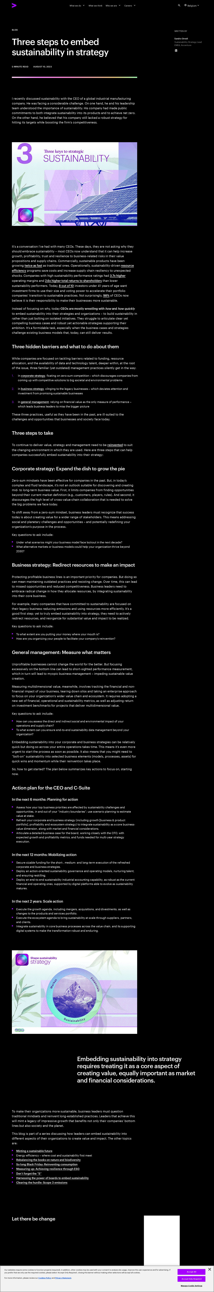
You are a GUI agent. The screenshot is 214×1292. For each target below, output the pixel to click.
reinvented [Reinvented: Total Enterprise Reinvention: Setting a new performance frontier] (115, 445)
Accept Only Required (191, 1279)
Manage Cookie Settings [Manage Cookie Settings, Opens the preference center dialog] (191, 1286)
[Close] (210, 1269)
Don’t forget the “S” (29, 1173)
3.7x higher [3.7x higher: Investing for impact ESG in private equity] (118, 275)
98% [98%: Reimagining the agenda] (106, 295)
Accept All (191, 1272)
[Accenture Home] (21, 5)
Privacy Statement (63, 1278)
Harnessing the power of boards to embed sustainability (52, 1178)
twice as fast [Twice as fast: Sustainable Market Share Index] (33, 265)
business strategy (32, 389)
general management (35, 402)
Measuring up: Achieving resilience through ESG (48, 1169)
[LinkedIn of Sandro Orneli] (176, 50)
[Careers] (130, 5)
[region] (107, 1279)
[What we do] (77, 5)
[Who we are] (113, 5)
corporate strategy (33, 375)
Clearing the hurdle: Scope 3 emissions (41, 1182)
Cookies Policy (44, 1278)
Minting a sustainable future (34, 1151)
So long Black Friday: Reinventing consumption (47, 1164)
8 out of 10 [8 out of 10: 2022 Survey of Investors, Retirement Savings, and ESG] (66, 285)
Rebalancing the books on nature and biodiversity (48, 1160)
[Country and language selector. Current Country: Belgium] (192, 5)
